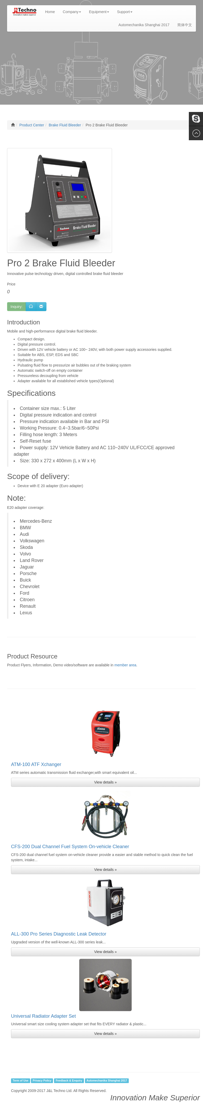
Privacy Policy (42, 1080)
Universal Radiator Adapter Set (43, 1016)
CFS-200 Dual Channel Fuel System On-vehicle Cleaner (70, 846)
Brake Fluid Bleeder (65, 125)
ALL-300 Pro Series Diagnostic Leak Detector (58, 934)
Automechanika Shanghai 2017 (143, 25)
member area (125, 665)
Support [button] (124, 12)
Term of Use (20, 1080)
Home (52, 11)
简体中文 (184, 25)
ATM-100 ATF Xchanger (36, 764)
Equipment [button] (99, 12)
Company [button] (72, 12)
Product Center (31, 125)
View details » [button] (105, 782)
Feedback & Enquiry (69, 1080)
